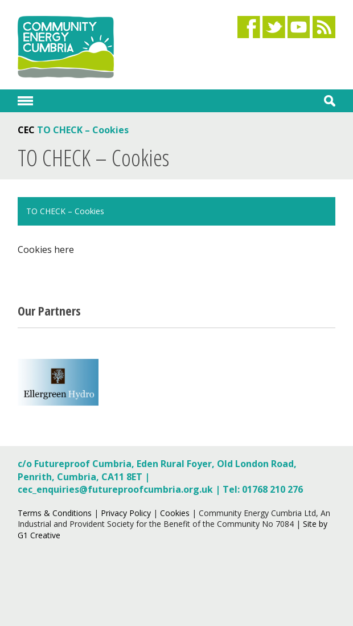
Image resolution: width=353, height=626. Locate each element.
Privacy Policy (126, 513)
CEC (26, 130)
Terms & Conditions (55, 513)
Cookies (175, 513)
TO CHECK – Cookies (65, 211)
